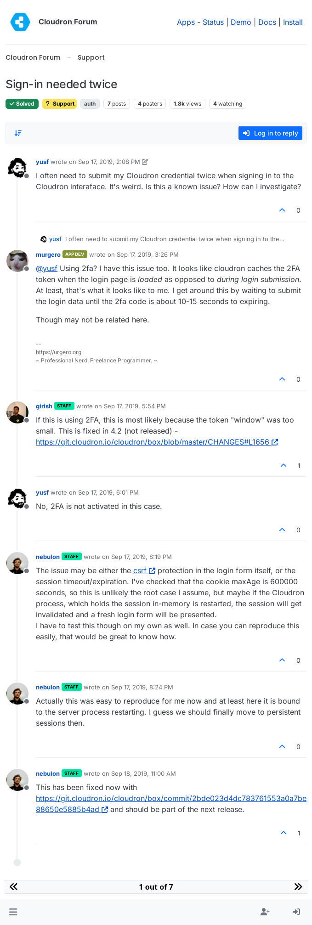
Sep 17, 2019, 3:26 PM (148, 254)
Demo (241, 22)
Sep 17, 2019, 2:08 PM (109, 161)
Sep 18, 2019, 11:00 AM (143, 773)
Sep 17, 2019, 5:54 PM (135, 406)
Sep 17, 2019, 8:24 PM (142, 687)
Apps (186, 22)
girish (44, 406)
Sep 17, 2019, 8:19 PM (141, 556)
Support (59, 103)
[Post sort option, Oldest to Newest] (18, 133)
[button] (13, 912)
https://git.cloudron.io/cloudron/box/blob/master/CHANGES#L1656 (157, 441)
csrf (144, 570)
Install (293, 22)
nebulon (48, 556)
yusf (42, 161)
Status (213, 22)
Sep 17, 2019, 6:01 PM (108, 492)
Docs (267, 22)
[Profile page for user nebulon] (17, 563)
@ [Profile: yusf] (46, 268)
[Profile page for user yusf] (17, 168)
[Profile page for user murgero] (17, 261)
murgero (48, 254)
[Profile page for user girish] (17, 412)
